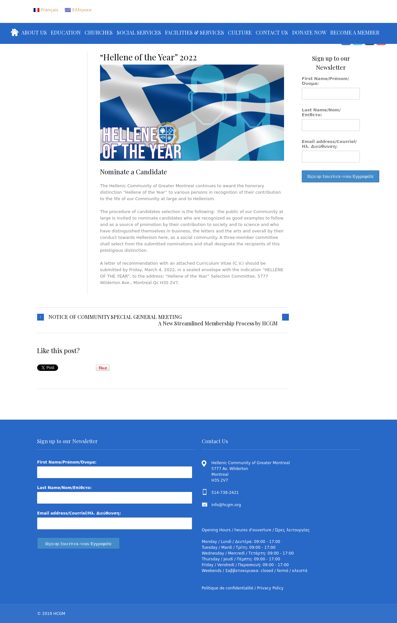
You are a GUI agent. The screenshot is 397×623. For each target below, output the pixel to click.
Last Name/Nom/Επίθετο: (321, 112)
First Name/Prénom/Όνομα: (325, 81)
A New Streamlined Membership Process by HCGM (218, 323)
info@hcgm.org (226, 505)
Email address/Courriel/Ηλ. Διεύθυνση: (329, 144)
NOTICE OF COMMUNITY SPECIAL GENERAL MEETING (115, 317)
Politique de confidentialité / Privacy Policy (242, 588)
